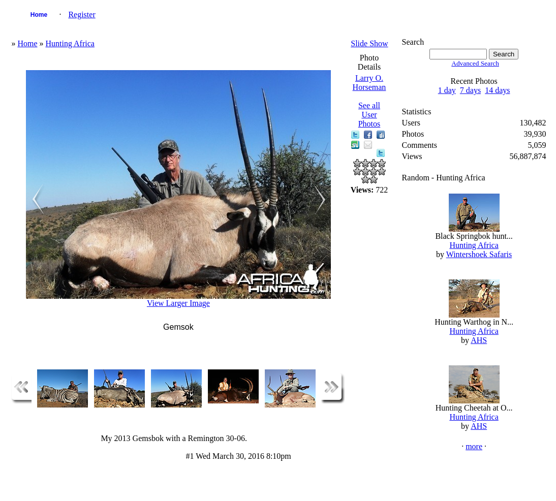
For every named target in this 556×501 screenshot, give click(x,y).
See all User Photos (369, 114)
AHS (479, 340)
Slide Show (369, 43)
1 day (447, 90)
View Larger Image (178, 303)
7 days (470, 90)
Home (38, 14)
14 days (497, 90)
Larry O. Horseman (369, 82)
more (474, 446)
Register (81, 14)
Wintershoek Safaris (479, 254)
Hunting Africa (70, 43)
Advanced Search (475, 63)
